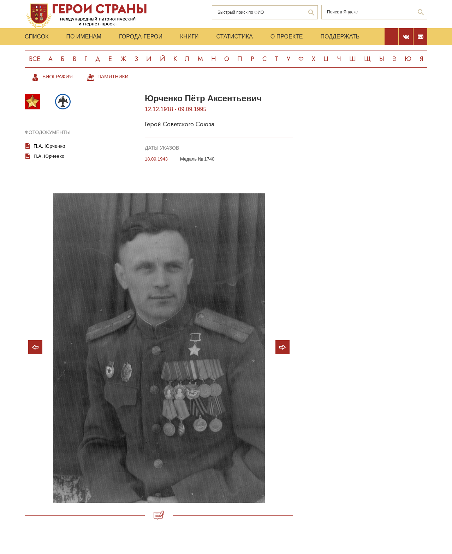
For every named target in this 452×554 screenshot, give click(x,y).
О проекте (286, 37)
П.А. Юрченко (49, 146)
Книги (189, 37)
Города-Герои (140, 37)
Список (37, 37)
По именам (83, 37)
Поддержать (339, 37)
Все (34, 59)
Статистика (234, 37)
